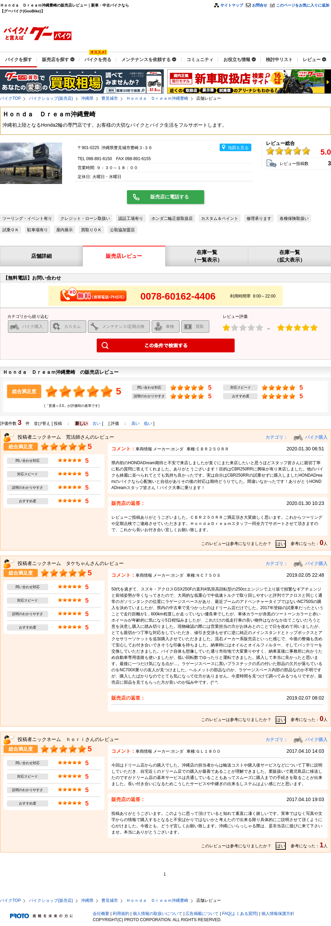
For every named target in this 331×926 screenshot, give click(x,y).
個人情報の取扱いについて (157, 913)
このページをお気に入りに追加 (302, 5)
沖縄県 (87, 98)
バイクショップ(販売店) (51, 98)
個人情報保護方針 (277, 913)
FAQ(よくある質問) (240, 913)
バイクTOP (10, 98)
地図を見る (238, 147)
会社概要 (101, 913)
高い (135, 423)
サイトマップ (231, 5)
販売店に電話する (169, 196)
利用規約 (121, 913)
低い (148, 423)
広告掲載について (202, 913)
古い (96, 423)
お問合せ (259, 5)
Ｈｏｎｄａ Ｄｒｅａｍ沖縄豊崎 (157, 98)
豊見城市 (109, 98)
